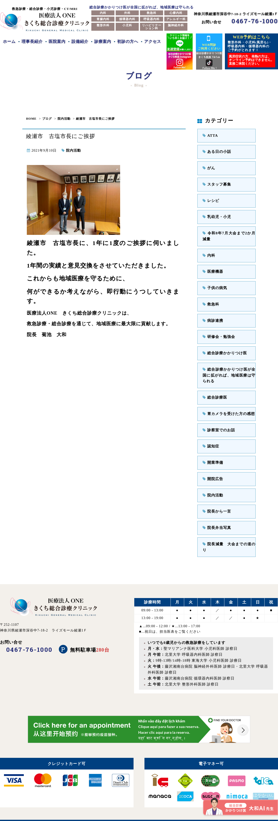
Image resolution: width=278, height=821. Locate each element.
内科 (103, 12)
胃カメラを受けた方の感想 (227, 407)
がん (208, 167)
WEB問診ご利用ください (209, 42)
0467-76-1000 (255, 21)
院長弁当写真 (216, 519)
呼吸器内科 (151, 19)
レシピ (210, 199)
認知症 (210, 439)
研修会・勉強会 (218, 332)
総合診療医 (214, 391)
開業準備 (212, 455)
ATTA (210, 135)
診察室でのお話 (218, 423)
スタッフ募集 (216, 183)
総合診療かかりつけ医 (223, 348)
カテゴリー (215, 121)
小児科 (127, 25)
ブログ (47, 118)
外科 (127, 12)
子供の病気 (214, 284)
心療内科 (176, 12)
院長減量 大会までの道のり (229, 535)
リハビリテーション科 (151, 27)
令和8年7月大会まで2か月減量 (229, 233)
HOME (31, 118)
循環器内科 (127, 19)
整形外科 (103, 25)
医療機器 (212, 268)
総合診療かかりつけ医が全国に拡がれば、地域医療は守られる (229, 369)
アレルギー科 (176, 19)
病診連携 (212, 316)
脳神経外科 (176, 25)
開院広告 (212, 471)
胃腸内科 (103, 19)
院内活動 (64, 118)
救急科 (151, 12)
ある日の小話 (216, 151)
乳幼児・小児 (216, 215)
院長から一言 (216, 503)
